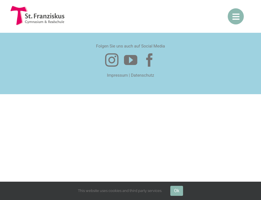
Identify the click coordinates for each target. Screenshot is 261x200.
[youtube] (130, 59)
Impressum (117, 75)
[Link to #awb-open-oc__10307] (236, 16)
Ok (176, 190)
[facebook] (149, 59)
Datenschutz (142, 75)
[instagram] (111, 59)
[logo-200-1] (37, 7)
